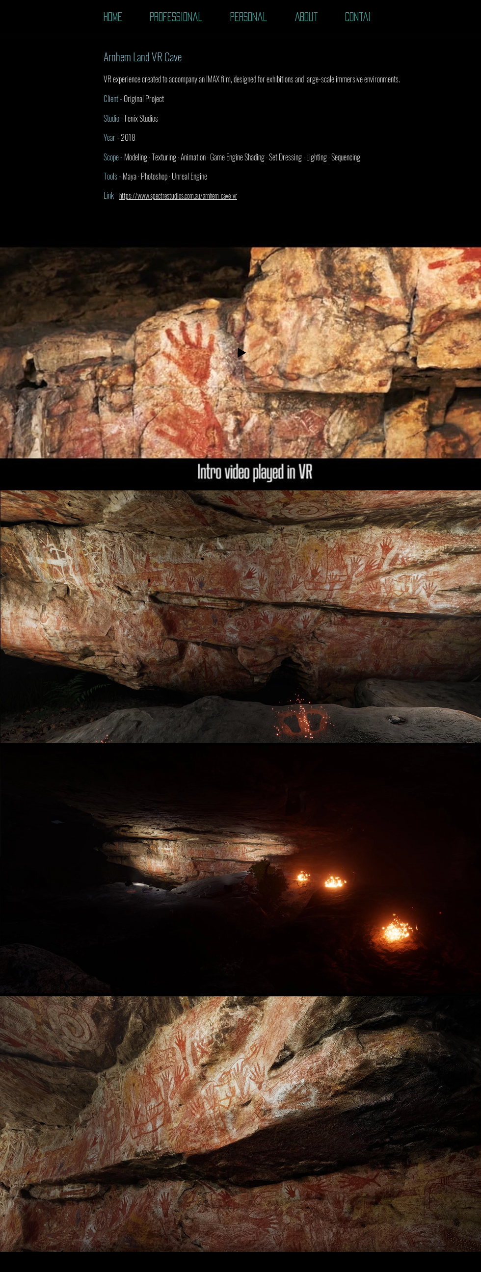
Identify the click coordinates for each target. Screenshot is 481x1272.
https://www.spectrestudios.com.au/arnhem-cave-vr (178, 195)
